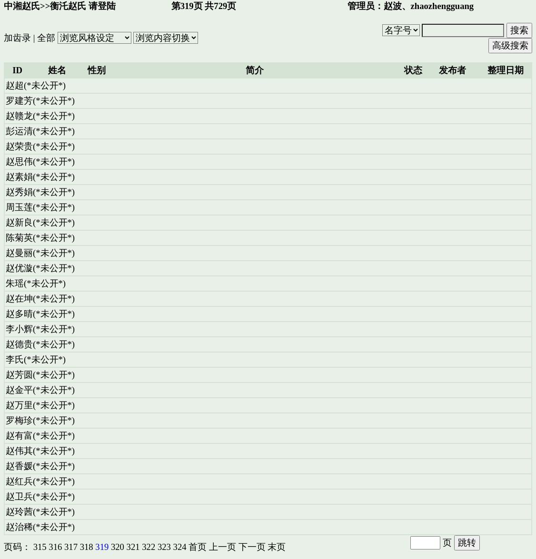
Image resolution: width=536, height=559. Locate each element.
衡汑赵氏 (68, 6)
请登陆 (102, 6)
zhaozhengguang (442, 6)
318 (86, 547)
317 (71, 547)
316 (55, 547)
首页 (198, 547)
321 (133, 547)
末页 (277, 547)
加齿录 (17, 38)
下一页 (252, 547)
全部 (46, 38)
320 (117, 547)
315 (40, 547)
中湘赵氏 (22, 6)
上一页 (222, 547)
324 (180, 547)
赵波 (393, 6)
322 (148, 547)
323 (164, 547)
